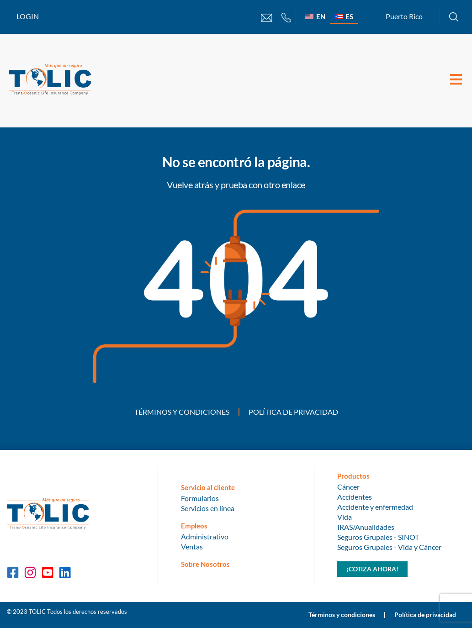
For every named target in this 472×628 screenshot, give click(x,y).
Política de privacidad (293, 411)
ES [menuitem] (349, 16)
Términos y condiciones (181, 411)
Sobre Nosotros (205, 564)
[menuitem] (315, 16)
